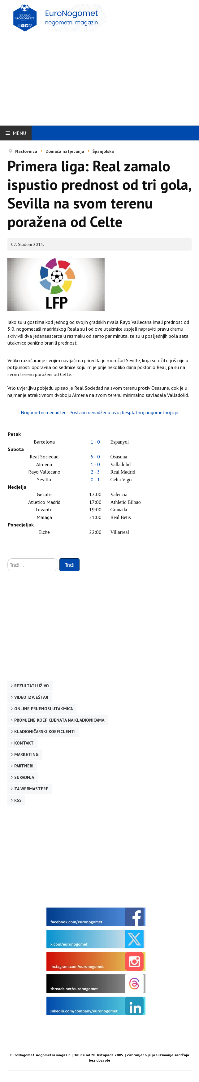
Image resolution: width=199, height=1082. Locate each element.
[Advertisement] (103, 76)
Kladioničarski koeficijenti (45, 731)
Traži (69, 565)
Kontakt (24, 743)
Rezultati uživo (31, 686)
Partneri (23, 766)
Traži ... (7, 558)
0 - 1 (95, 479)
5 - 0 (95, 456)
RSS (18, 800)
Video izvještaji (31, 697)
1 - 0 (95, 442)
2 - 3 (95, 472)
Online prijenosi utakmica (43, 708)
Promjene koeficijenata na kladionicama (59, 720)
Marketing (26, 754)
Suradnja (24, 777)
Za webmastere (31, 789)
